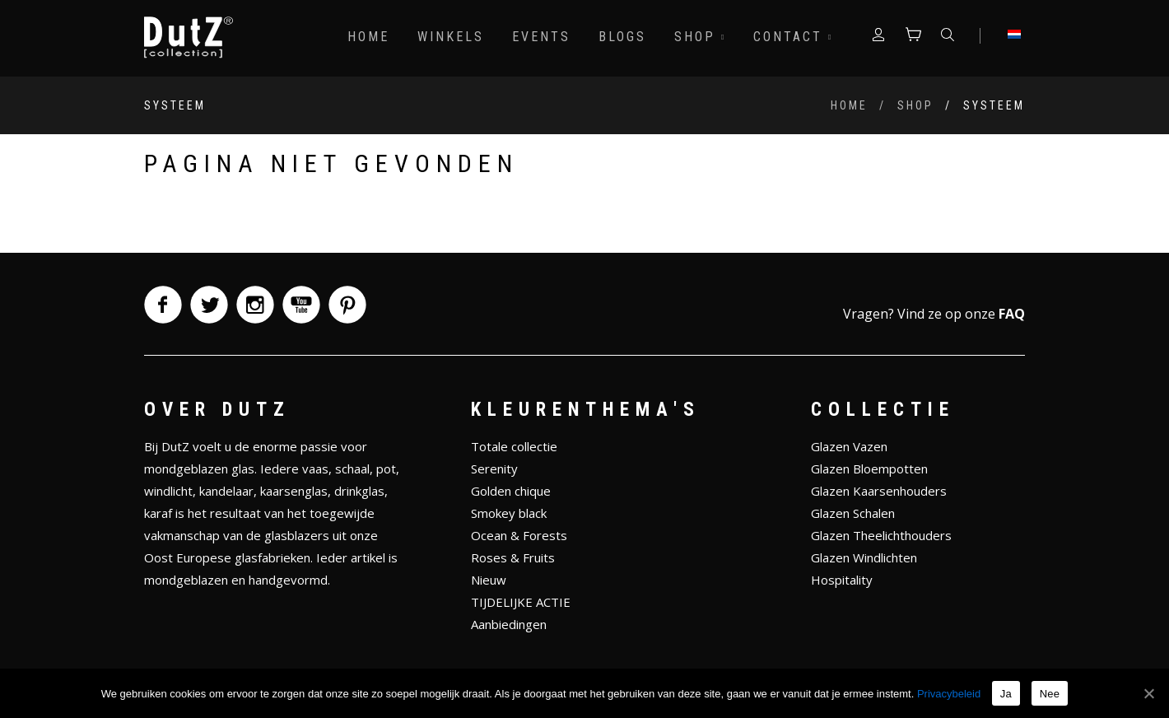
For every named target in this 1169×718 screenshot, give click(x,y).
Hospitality (842, 579)
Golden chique (511, 491)
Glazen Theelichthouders (881, 535)
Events (541, 36)
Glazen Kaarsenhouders (879, 491)
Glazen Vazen (849, 446)
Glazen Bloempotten (869, 468)
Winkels (450, 36)
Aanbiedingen (509, 624)
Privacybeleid (948, 694)
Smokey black (509, 513)
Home (368, 36)
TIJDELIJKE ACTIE (521, 602)
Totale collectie (514, 446)
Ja (1006, 694)
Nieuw (488, 579)
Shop (699, 36)
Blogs (622, 36)
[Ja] (1148, 693)
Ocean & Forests (519, 535)
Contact (792, 36)
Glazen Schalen (853, 513)
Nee (1050, 694)
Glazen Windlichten (864, 557)
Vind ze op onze (961, 314)
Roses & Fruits (513, 557)
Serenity (494, 468)
